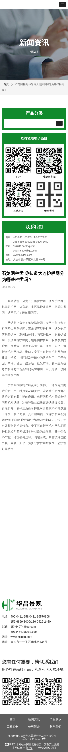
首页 (6, 84)
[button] (62, 4)
